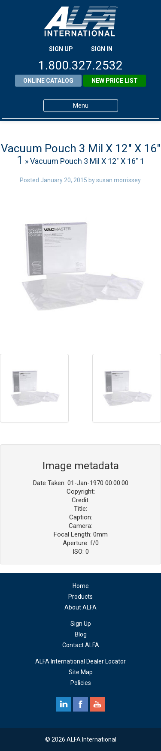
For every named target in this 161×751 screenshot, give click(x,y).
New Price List (114, 80)
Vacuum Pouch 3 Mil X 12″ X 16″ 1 (81, 154)
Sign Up (80, 623)
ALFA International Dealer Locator (80, 661)
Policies (80, 682)
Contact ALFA (80, 645)
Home (81, 585)
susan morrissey (118, 180)
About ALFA (80, 607)
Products (80, 596)
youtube (97, 704)
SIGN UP (61, 48)
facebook (80, 704)
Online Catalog (48, 80)
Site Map (81, 672)
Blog (81, 634)
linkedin (63, 704)
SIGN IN (101, 48)
